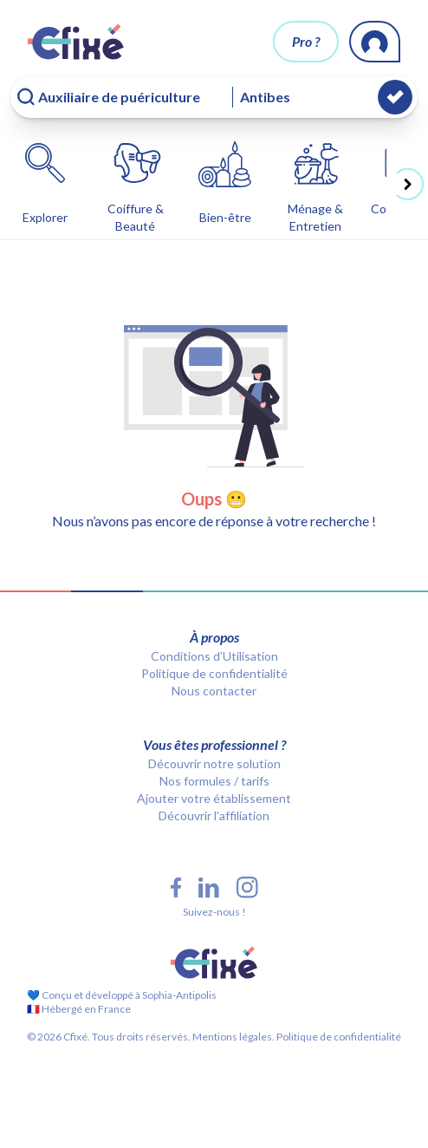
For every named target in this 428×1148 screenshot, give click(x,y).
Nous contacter (214, 690)
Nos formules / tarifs (214, 780)
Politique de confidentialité (214, 673)
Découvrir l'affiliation (214, 815)
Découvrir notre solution (214, 763)
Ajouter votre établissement (214, 798)
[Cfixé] (76, 41)
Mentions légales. (233, 1036)
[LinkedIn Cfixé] (208, 887)
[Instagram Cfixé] (247, 887)
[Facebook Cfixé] (176, 887)
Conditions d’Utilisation (214, 656)
